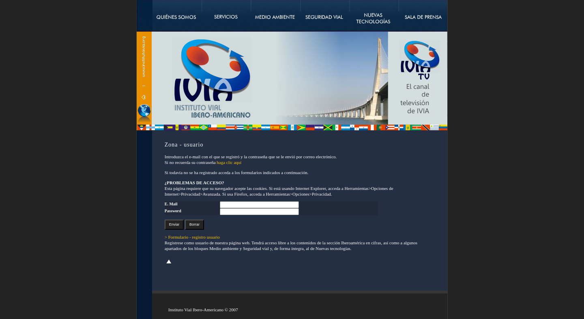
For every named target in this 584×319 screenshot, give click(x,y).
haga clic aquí (229, 162)
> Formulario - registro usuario (192, 237)
